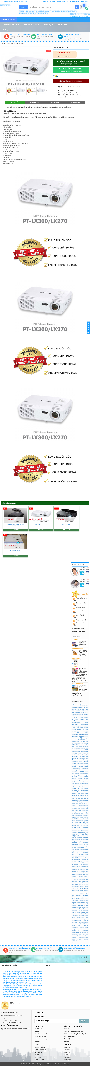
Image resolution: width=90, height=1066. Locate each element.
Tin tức (6, 957)
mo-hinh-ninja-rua (84, 857)
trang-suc (85, 930)
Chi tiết (15, 102)
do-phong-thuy (78, 763)
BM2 (80, 659)
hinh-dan (85, 780)
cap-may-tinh (75, 719)
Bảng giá (34, 102)
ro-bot (77, 903)
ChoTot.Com (67, 1059)
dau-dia (80, 746)
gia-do (75, 775)
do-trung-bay (75, 765)
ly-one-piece (85, 803)
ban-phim (77, 712)
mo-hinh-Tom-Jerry (83, 876)
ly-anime (83, 801)
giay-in (79, 775)
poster (86, 898)
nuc (80, 892)
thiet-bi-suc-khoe (76, 925)
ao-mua (86, 705)
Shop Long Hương (32, 11)
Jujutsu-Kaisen (84, 786)
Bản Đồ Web (62, 25)
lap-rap (86, 795)
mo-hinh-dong (81, 832)
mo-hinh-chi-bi (76, 827)
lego (84, 797)
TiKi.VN (66, 1054)
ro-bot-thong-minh (84, 903)
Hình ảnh (55, 102)
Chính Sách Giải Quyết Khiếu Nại (73, 1031)
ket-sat (75, 791)
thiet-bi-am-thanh (76, 920)
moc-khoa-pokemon (83, 884)
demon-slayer (75, 751)
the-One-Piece (80, 917)
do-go (80, 761)
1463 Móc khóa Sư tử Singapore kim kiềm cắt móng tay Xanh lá (83, 688)
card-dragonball (75, 727)
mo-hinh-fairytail (78, 837)
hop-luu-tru (78, 785)
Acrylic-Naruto (75, 704)
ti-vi (82, 929)
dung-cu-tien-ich (78, 770)
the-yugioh (85, 919)
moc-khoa (82, 883)
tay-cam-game (84, 910)
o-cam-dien (76, 893)
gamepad (77, 773)
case (73, 739)
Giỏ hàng (84, 1)
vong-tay (74, 937)
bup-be (73, 717)
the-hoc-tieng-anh (81, 913)
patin (73, 895)
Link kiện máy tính (59, 11)
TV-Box (83, 934)
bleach (78, 714)
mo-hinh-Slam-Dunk (83, 871)
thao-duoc (79, 912)
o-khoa (82, 893)
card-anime (75, 721)
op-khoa (86, 893)
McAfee (76, 822)
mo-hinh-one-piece (77, 861)
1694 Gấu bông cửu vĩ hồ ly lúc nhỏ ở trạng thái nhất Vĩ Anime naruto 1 (83, 653)
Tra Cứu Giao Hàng (31, 25)
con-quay (78, 743)
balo (77, 710)
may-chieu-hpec (84, 812)
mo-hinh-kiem (78, 851)
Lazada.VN (67, 1049)
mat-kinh (79, 807)
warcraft (73, 939)
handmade (80, 778)
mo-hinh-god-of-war (80, 841)
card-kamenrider (80, 729)
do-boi (83, 754)
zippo (73, 942)
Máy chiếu (70, 11)
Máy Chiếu (7, 44)
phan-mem (78, 895)
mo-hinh (82, 822)
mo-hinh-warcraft (81, 879)
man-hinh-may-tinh (83, 805)
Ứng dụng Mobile (39, 1059)
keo (85, 788)
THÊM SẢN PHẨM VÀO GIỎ (71, 70)
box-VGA (81, 715)
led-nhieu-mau (79, 796)
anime (73, 705)
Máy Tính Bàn (79, 808)
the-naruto (81, 915)
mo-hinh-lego (79, 852)
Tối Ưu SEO (38, 1057)
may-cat (77, 810)
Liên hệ (52, 1)
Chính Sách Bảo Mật (40, 1036)
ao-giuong (77, 705)
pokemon (81, 898)
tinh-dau (74, 930)
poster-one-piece (84, 900)
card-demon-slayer (83, 726)
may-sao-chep (79, 820)
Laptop (73, 796)
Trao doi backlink (41, 13)
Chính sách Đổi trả (69, 1029)
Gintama (84, 775)
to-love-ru (79, 930)
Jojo (79, 786)
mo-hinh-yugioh (83, 881)
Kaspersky (74, 788)
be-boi (86, 712)
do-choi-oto (82, 758)
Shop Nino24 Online (31, 1064)
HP (76, 786)
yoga (83, 940)
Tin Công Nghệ (39, 1052)
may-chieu (82, 810)
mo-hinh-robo (80, 867)
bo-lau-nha (82, 714)
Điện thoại (43, 11)
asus (87, 707)
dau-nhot (74, 748)
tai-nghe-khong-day (80, 908)
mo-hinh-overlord (84, 862)
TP (26, 1)
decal (83, 749)
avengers (74, 709)
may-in (79, 817)
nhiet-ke (81, 890)
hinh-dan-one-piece (76, 781)
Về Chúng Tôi (38, 1029)
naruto (81, 888)
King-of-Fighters (80, 793)
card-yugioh (85, 738)
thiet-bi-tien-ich (84, 927)
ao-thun (74, 707)
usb (87, 934)
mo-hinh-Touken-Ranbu (77, 878)
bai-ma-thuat (81, 709)
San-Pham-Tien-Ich (82, 905)
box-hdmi (77, 715)
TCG (73, 912)
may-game (74, 817)
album (86, 704)
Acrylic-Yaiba (82, 704)
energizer (81, 771)
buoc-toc (86, 715)
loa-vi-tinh (78, 800)
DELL (86, 749)
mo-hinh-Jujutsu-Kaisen (78, 847)
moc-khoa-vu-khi (75, 886)
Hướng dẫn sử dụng (40, 1049)
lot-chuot (77, 801)
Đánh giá (75, 102)
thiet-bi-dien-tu (75, 924)
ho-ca (81, 783)
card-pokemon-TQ (77, 738)
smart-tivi (74, 907)
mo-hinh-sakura (81, 869)
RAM (73, 903)
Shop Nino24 (5, 5)
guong (80, 776)
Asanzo (83, 707)
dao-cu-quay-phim (84, 744)
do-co (80, 760)
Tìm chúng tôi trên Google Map (12, 961)
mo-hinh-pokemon (81, 866)
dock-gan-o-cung (84, 765)
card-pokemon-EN (83, 736)
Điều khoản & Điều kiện (41, 1034)
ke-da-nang (80, 788)
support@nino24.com (15, 1022)
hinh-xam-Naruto (75, 783)
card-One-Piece (81, 731)
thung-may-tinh (76, 929)
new (86, 888)
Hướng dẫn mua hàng (10, 25)
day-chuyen (79, 748)
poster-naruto (75, 900)
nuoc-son (84, 892)
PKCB (77, 898)
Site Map (37, 1041)
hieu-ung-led (78, 780)
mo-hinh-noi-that (76, 859)
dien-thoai (85, 753)
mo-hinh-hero (82, 844)
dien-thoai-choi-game (76, 754)
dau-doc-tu (85, 746)
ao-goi (82, 705)
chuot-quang (84, 741)
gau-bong (82, 773)
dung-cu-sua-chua (76, 768)
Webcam (79, 939)
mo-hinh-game (82, 839)
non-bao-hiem (75, 892)
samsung (74, 905)
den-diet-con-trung (83, 751)
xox (80, 940)
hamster (74, 778)
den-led (74, 753)
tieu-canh (86, 929)
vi (77, 935)
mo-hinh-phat (75, 864)
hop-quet (84, 785)
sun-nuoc (79, 907)
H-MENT (86, 776)
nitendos (86, 890)
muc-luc (82, 886)
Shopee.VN (67, 1052)
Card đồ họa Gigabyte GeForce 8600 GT (83, 643)
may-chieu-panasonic (77, 813)
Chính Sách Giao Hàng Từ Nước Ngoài (75, 1034)
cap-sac (82, 719)
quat (87, 902)
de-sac (73, 749)
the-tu (79, 919)
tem (75, 912)
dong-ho (74, 766)
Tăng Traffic (61, 1)
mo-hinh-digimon (82, 830)
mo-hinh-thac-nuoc (80, 874)
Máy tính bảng (30, 13)
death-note (78, 749)
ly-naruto (79, 803)
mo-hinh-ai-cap (79, 824)
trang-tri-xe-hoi (75, 932)
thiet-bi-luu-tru (84, 924)
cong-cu (83, 743)
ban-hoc (81, 710)
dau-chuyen (75, 746)
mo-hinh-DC (79, 829)
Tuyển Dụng (48, 25)
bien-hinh (74, 714)
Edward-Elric (75, 771)
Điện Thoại (79, 753)
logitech (83, 800)
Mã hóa (37, 1054)
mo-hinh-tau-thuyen (76, 872)
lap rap (77, 795)
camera (86, 717)
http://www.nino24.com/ (62, 1064)
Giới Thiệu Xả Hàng (69, 1036)
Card (87, 719)
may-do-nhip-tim (78, 815)
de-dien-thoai (85, 748)
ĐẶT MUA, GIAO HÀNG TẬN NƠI (71, 62)
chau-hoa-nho (81, 739)
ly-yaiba (73, 805)
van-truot (74, 935)
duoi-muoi (85, 770)
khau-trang (80, 792)
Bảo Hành (66, 1041)
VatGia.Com (67, 1057)
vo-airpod (85, 935)
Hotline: (12, 1)
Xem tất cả (83, 957)
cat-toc (76, 739)
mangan (73, 807)
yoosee (86, 940)
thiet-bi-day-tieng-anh (83, 922)
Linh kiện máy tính (80, 798)
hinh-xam (85, 781)
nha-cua (74, 890)
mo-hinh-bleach (84, 825)
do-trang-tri (85, 763)
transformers (83, 932)
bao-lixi (82, 712)
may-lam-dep (82, 818)
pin (81, 897)
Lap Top (50, 11)
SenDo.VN (67, 1047)
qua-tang (83, 902)
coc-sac (74, 743)
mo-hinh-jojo (85, 846)
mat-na (83, 807)
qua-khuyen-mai (76, 902)
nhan (78, 890)
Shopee (45, 1)
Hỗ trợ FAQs (67, 1039)
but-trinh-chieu (79, 717)
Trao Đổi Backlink (73, 1)
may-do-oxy (85, 815)
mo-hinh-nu (85, 859)
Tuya (80, 934)
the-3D (84, 912)
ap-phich (78, 707)
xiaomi (77, 940)
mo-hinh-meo (81, 856)
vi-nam (80, 935)
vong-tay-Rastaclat (83, 937)
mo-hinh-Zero (75, 883)
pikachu (78, 897)
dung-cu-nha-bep (83, 766)
